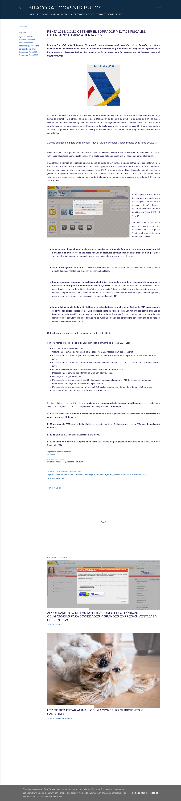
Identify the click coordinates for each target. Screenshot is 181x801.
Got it (154, 793)
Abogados (41, 14)
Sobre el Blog (114, 14)
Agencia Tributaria (26, 36)
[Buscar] (158, 8)
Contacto (100, 14)
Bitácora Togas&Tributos (64, 8)
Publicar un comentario (64, 718)
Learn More (140, 793)
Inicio (31, 14)
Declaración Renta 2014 (28, 52)
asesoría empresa (26, 43)
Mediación (65, 14)
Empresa (53, 14)
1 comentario (60, 624)
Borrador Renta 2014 (27, 49)
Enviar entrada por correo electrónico (68, 471)
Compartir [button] (23, 27)
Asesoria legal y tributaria (29, 46)
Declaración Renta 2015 (28, 55)
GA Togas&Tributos (83, 14)
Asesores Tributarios (27, 40)
